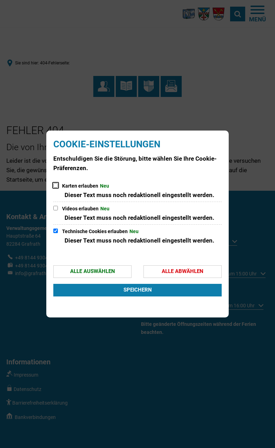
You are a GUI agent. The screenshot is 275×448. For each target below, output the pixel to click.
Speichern (137, 290)
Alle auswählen (92, 271)
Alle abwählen (182, 271)
